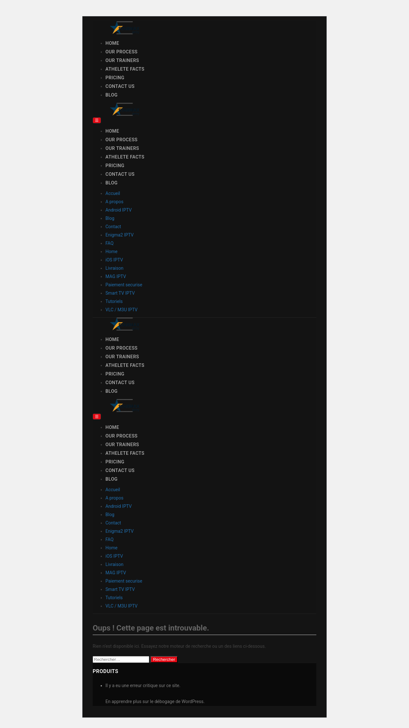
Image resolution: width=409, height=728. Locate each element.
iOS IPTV (114, 259)
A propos (114, 201)
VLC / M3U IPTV (121, 309)
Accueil (112, 193)
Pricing (114, 78)
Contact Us (120, 86)
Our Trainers (122, 60)
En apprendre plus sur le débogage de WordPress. (154, 701)
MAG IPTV (115, 276)
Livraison (114, 268)
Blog (111, 95)
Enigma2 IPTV (119, 234)
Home (112, 43)
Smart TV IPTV (120, 293)
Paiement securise (123, 284)
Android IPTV (118, 210)
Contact (113, 226)
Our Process (121, 52)
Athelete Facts (124, 69)
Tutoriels (114, 301)
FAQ (109, 243)
